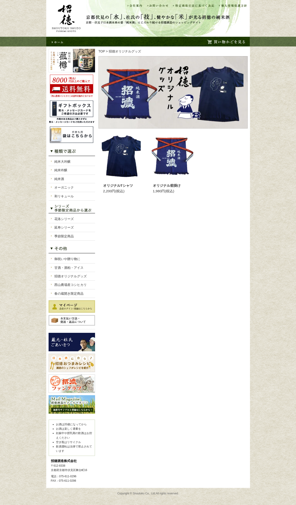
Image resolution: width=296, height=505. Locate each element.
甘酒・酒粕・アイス (68, 267)
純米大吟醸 (62, 161)
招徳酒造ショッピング (66, 18)
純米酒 (59, 179)
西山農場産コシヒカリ (70, 285)
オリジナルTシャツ (118, 185)
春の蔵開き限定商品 (68, 293)
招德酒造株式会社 (64, 461)
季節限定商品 (64, 236)
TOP (102, 51)
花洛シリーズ (64, 219)
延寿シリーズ (64, 227)
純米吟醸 (60, 170)
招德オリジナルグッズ (70, 276)
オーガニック (64, 187)
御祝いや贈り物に (67, 259)
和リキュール (64, 196)
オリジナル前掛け (167, 185)
